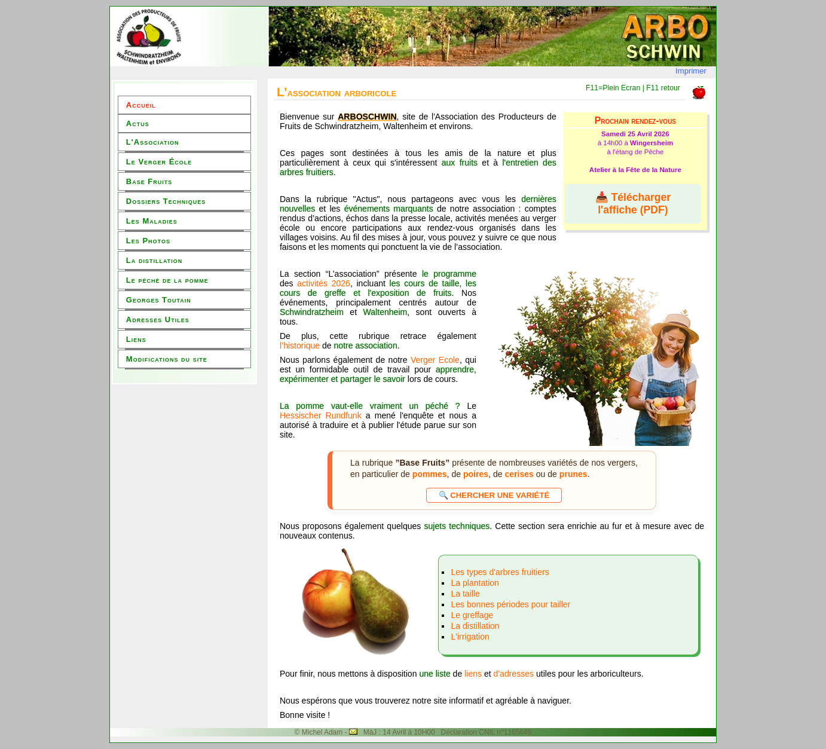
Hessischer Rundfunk (321, 415)
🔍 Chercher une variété (494, 495)
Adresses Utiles (157, 319)
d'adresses (515, 673)
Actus (137, 123)
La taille (465, 593)
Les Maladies (152, 220)
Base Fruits (149, 181)
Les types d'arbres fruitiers (500, 572)
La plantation (474, 583)
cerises (518, 474)
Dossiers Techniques (166, 201)
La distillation (154, 260)
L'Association (152, 141)
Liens (136, 339)
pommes (429, 474)
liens (473, 673)
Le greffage (472, 615)
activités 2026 (323, 283)
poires (475, 474)
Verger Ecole (435, 360)
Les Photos (148, 240)
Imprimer (690, 70)
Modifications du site (166, 358)
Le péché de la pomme (167, 280)
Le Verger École (159, 161)
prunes (573, 474)
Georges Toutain (158, 299)
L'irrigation (470, 636)
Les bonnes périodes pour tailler (510, 604)
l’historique (300, 345)
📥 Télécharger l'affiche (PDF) (633, 203)
